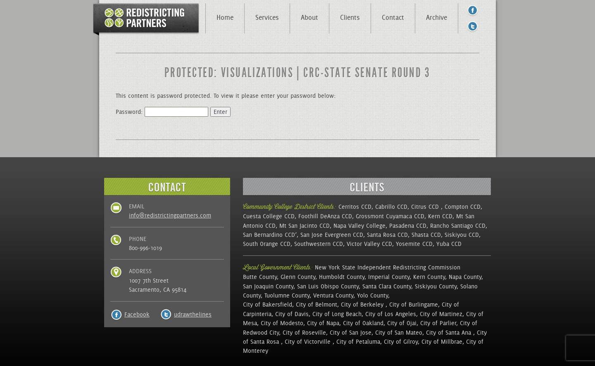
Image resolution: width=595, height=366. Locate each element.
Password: (162, 112)
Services (267, 17)
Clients (350, 17)
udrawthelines (193, 314)
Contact (393, 17)
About (309, 17)
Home (225, 17)
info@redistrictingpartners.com (170, 215)
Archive (436, 17)
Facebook (137, 314)
